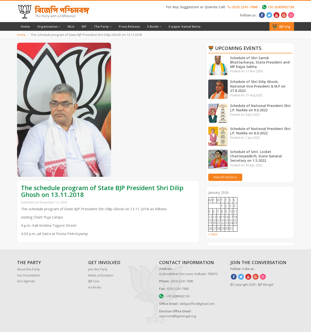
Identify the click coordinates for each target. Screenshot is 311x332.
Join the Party (98, 269)
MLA (71, 26)
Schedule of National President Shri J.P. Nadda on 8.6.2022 (260, 130)
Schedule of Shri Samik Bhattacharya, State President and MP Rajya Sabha (260, 62)
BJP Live (93, 281)
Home (25, 26)
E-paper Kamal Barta (184, 26)
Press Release (129, 26)
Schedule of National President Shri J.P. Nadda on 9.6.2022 (260, 107)
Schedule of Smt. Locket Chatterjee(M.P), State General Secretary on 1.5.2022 (256, 156)
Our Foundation (28, 275)
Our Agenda (26, 281)
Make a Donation (100, 275)
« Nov (212, 234)
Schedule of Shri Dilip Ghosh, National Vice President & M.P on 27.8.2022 (258, 86)
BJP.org (281, 26)
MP (84, 26)
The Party (103, 26)
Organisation (48, 26)
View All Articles (225, 177)
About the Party (28, 269)
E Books (154, 26)
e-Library (94, 287)
